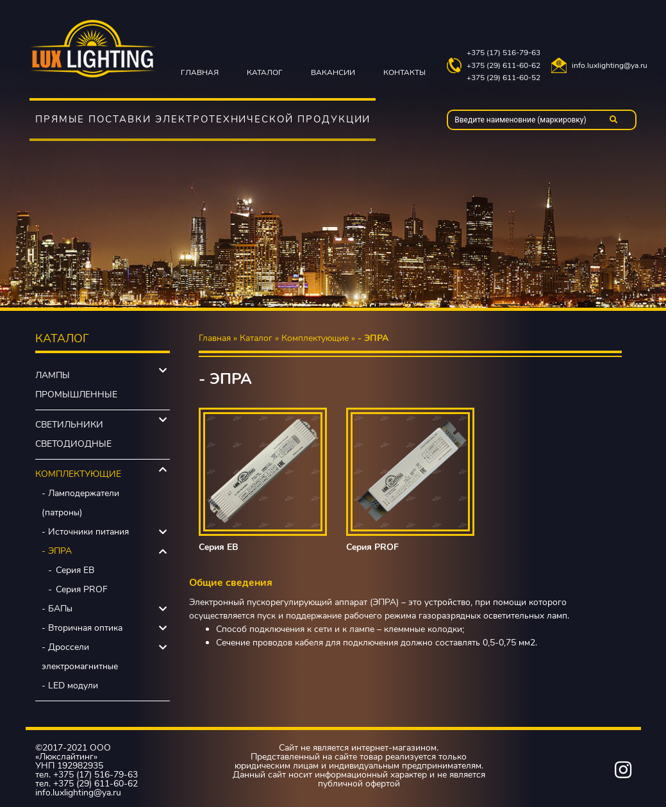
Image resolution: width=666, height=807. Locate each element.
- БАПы (57, 609)
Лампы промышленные (76, 385)
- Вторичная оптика (82, 628)
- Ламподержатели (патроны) (80, 503)
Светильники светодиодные (73, 434)
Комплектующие (78, 474)
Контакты (404, 72)
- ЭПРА (57, 551)
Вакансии (333, 72)
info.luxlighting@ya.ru (609, 66)
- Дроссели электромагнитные (80, 656)
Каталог (265, 72)
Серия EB (75, 570)
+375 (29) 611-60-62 (503, 66)
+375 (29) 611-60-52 (503, 78)
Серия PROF (82, 589)
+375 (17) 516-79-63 (503, 53)
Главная (200, 72)
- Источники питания (85, 532)
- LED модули (70, 685)
